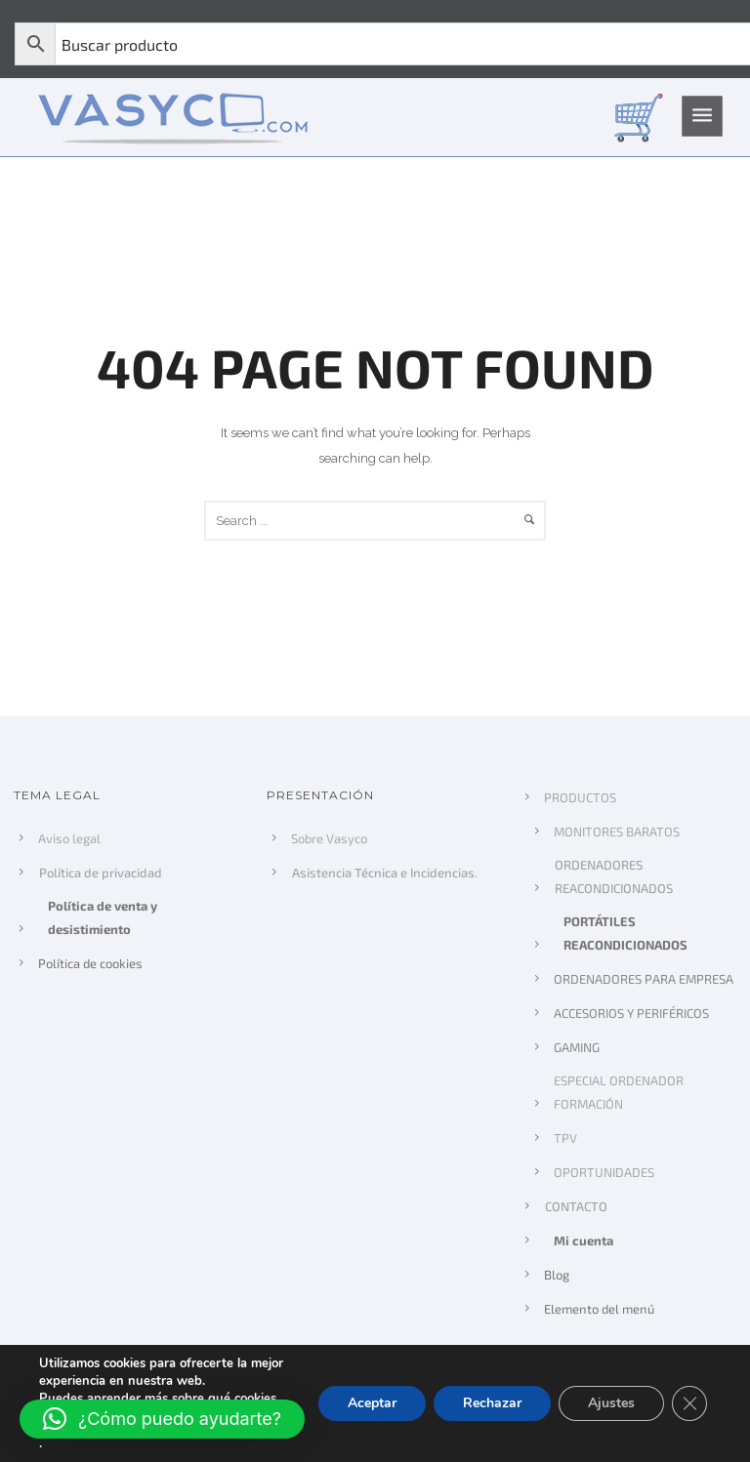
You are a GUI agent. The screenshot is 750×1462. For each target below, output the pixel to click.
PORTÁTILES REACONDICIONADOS (624, 933)
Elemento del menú (599, 1309)
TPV (565, 1138)
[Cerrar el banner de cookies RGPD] (689, 1403)
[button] (162, 1419)
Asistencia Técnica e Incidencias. (386, 872)
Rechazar (488, 1403)
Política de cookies (90, 963)
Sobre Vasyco (329, 838)
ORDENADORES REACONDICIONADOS (615, 876)
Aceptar (366, 1403)
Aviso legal (69, 838)
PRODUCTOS (580, 797)
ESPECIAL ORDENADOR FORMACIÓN (619, 1092)
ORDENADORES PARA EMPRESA (643, 979)
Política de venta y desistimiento (101, 917)
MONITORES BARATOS (617, 831)
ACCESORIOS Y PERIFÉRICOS (631, 1013)
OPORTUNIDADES (604, 1172)
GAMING (577, 1047)
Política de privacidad (101, 872)
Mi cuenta (582, 1240)
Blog (556, 1274)
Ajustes (610, 1403)
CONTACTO (577, 1206)
